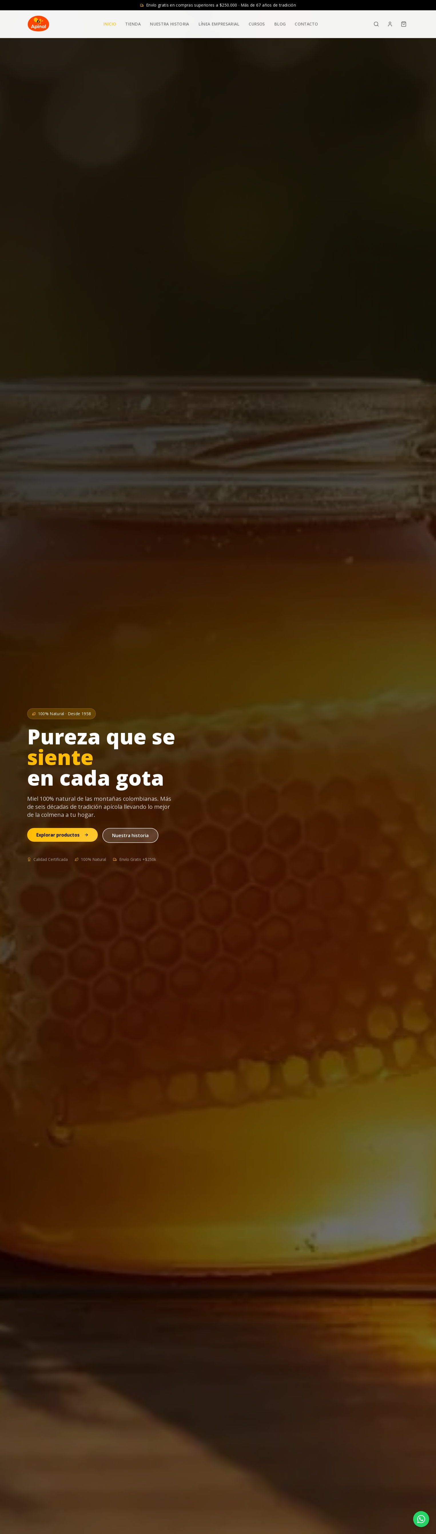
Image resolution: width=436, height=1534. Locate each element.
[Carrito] (404, 24)
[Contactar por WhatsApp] (421, 1519)
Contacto (306, 24)
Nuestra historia (130, 836)
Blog (280, 24)
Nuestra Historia (169, 24)
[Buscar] (376, 24)
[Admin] (390, 24)
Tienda (133, 24)
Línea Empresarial (219, 24)
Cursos (257, 24)
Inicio (109, 24)
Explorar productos (62, 835)
